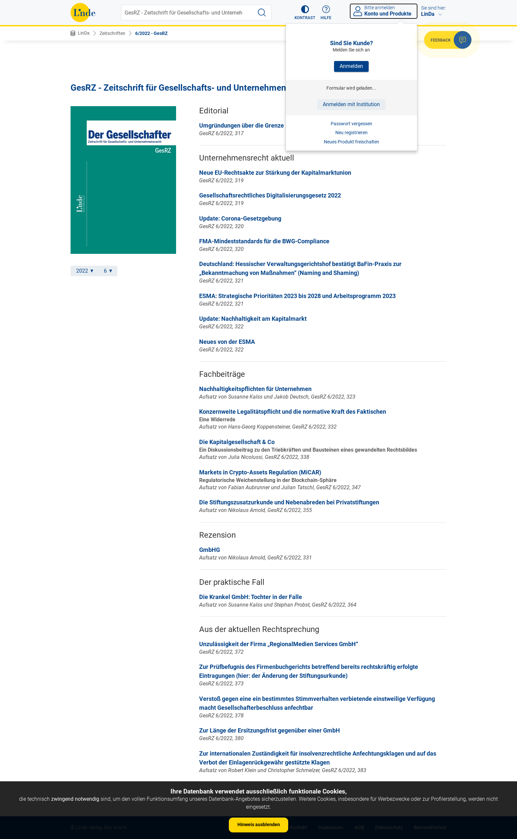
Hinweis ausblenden (258, 824)
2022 (84, 271)
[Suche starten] (261, 12)
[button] (305, 12)
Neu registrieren (351, 132)
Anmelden (351, 66)
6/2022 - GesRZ (151, 33)
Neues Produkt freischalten (351, 141)
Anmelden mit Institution (351, 104)
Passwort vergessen (351, 123)
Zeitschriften (112, 33)
